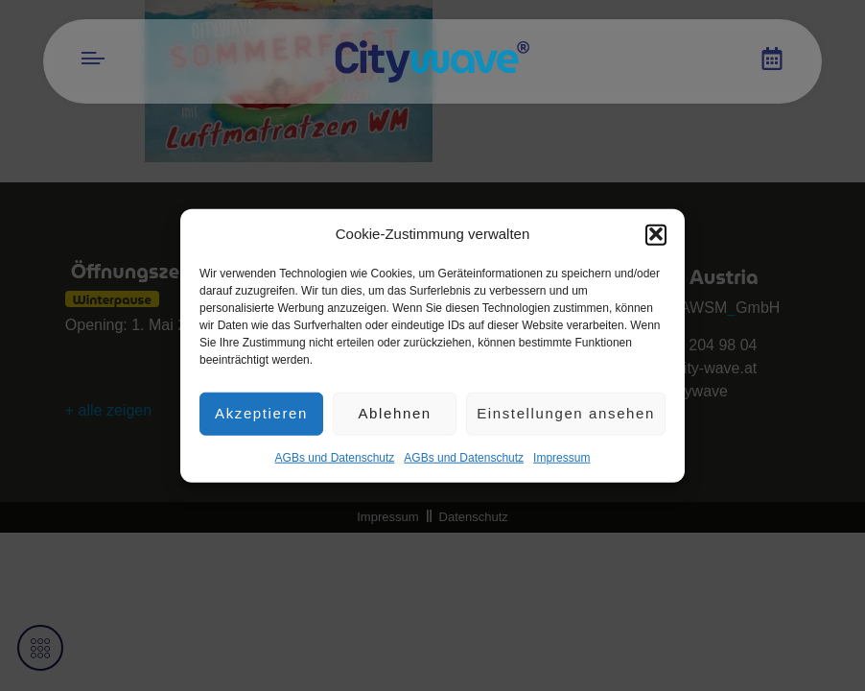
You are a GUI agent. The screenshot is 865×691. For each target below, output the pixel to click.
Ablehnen (394, 419)
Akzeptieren (261, 419)
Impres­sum (561, 463)
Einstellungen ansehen (566, 419)
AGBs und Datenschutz (335, 463)
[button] (656, 240)
